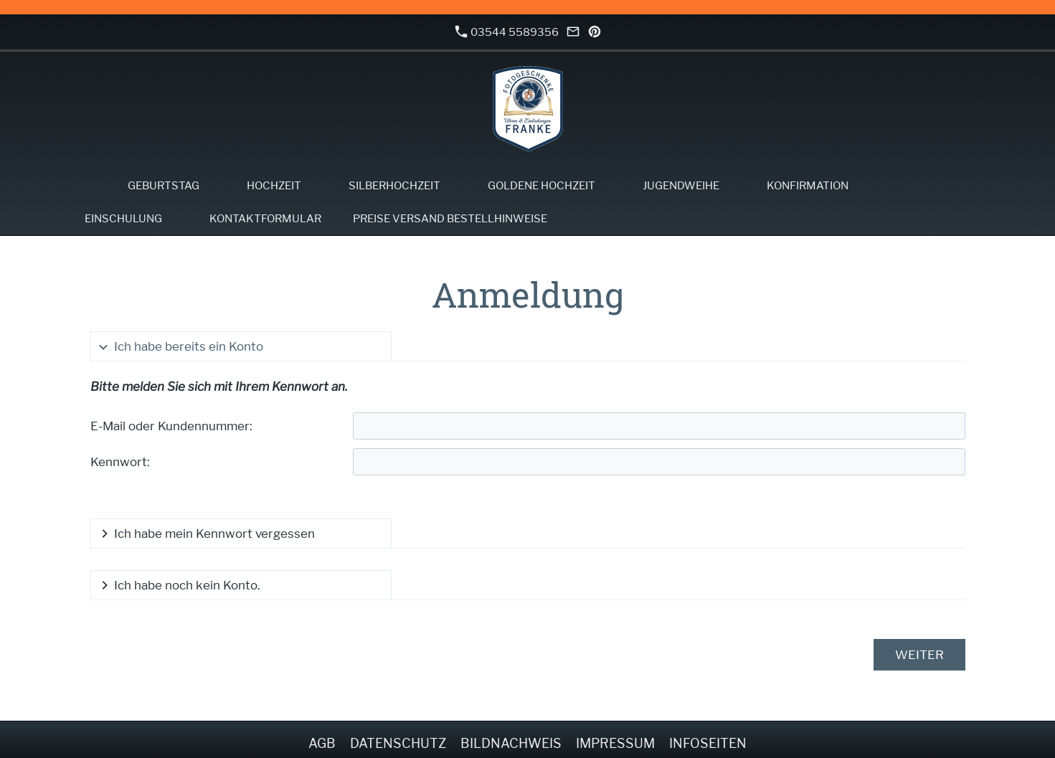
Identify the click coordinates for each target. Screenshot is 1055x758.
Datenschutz (398, 743)
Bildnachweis (511, 743)
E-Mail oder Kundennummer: (171, 426)
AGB (322, 743)
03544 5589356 (507, 32)
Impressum (615, 743)
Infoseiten (708, 743)
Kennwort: (120, 462)
